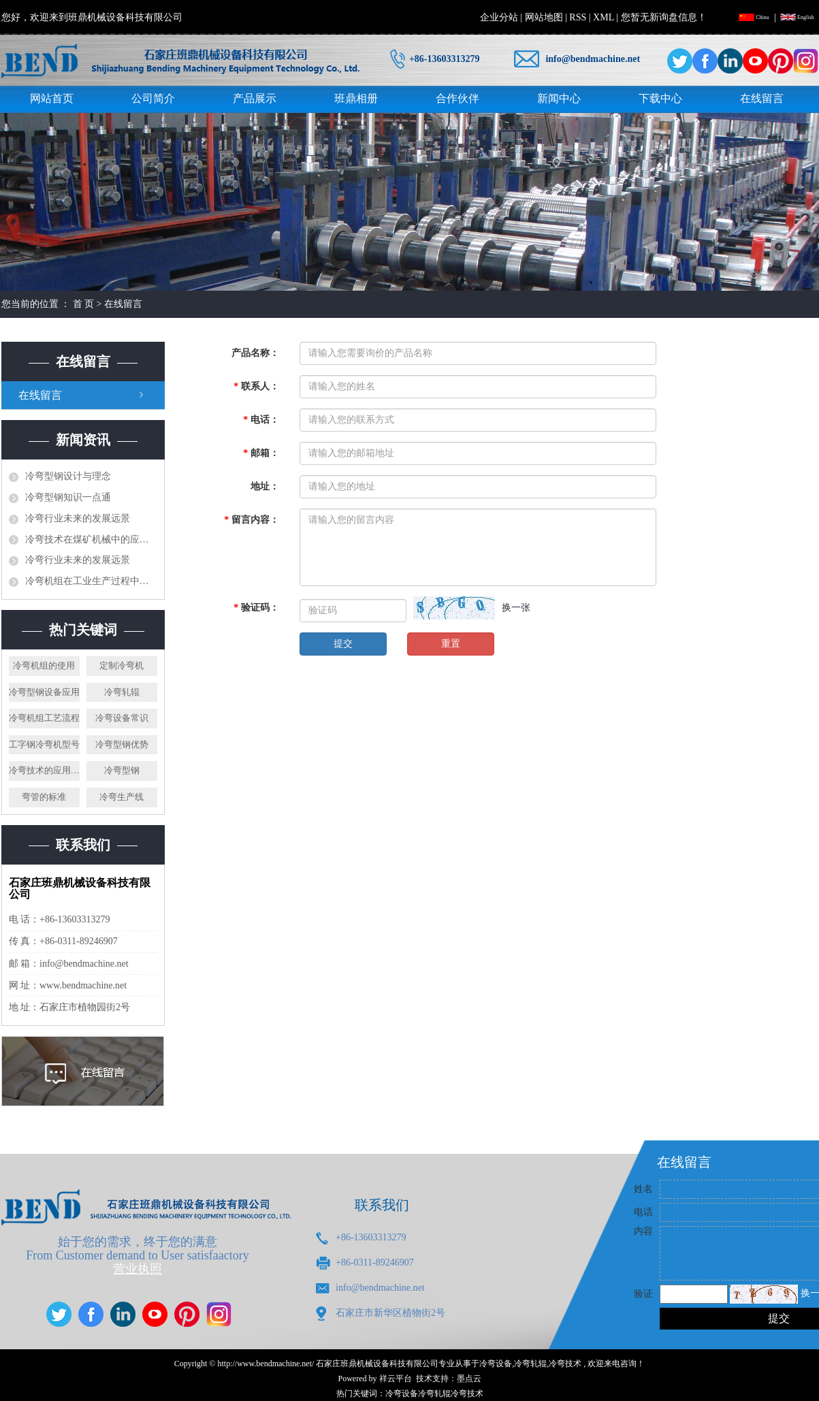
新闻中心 (559, 98)
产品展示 (254, 98)
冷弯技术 (565, 1363)
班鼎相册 (356, 98)
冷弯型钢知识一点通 (68, 497)
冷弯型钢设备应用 (44, 692)
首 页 (84, 304)
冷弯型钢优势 (121, 744)
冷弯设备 (495, 1363)
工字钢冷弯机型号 (44, 744)
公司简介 (153, 98)
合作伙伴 (457, 98)
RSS (577, 17)
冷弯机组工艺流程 (44, 718)
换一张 (516, 607)
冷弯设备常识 (121, 718)
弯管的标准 (44, 797)
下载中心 (660, 98)
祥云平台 (395, 1378)
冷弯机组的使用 (44, 665)
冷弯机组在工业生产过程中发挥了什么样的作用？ (91, 581)
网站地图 (544, 17)
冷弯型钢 (122, 770)
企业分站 (499, 17)
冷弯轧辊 (122, 692)
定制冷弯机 (121, 665)
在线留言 (762, 98)
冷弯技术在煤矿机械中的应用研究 (91, 539)
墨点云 (469, 1378)
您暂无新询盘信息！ (664, 17)
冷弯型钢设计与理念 (68, 476)
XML (603, 17)
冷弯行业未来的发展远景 (77, 518)
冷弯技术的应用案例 (44, 770)
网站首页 (52, 98)
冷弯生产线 (121, 797)
